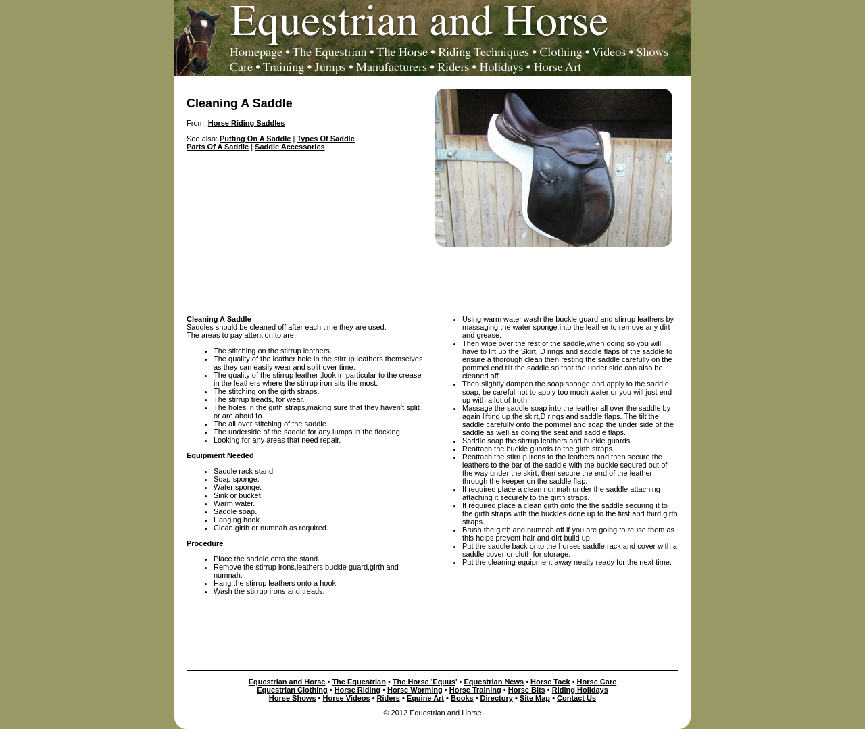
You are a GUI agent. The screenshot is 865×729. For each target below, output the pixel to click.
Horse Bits (526, 690)
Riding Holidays (580, 690)
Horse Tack (550, 682)
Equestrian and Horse (287, 682)
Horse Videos (346, 698)
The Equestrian (358, 682)
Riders (388, 698)
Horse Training (475, 690)
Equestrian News (494, 682)
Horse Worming (415, 690)
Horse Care (597, 682)
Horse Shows (292, 698)
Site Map (535, 698)
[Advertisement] (432, 277)
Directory (496, 698)
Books (462, 698)
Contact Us (576, 698)
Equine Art (425, 698)
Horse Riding (357, 690)
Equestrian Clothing (292, 690)
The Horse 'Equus (424, 682)
